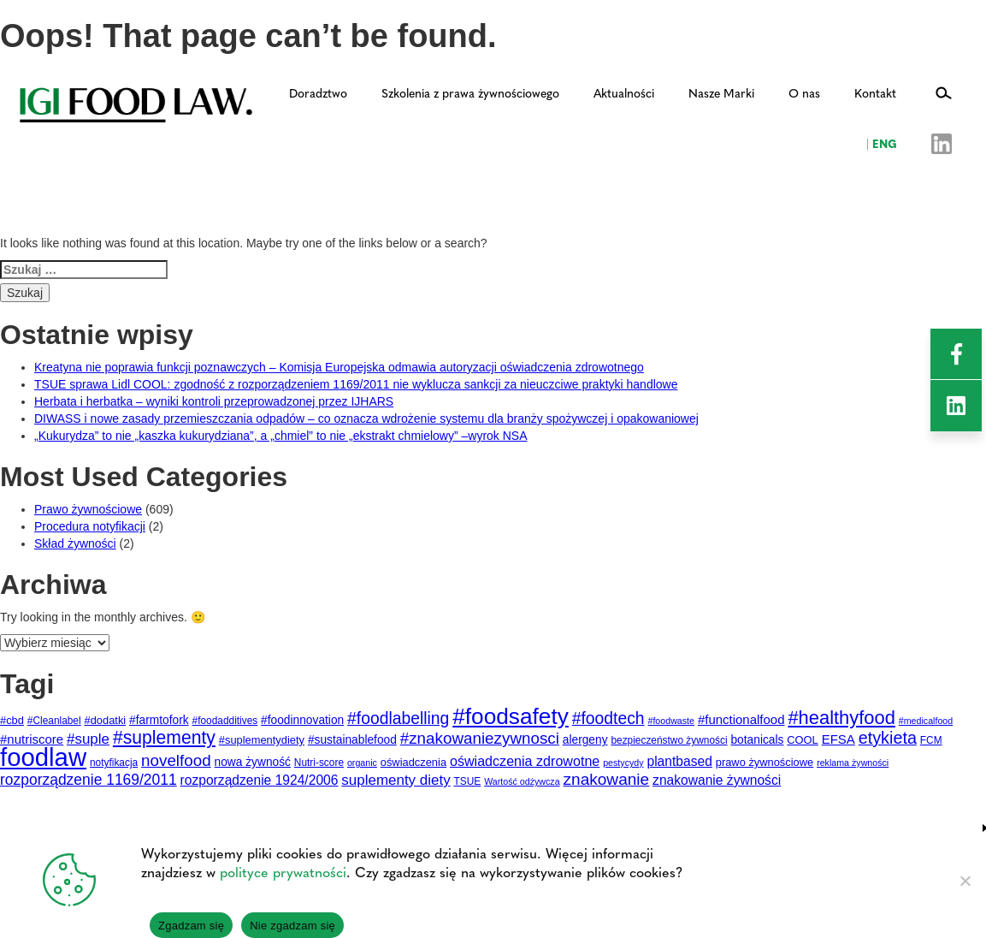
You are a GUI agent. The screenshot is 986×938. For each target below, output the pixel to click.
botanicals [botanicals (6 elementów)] (756, 739)
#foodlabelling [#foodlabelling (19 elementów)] (398, 718)
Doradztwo (318, 92)
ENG (881, 142)
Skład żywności (75, 543)
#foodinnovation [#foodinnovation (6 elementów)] (302, 720)
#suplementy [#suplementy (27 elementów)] (164, 737)
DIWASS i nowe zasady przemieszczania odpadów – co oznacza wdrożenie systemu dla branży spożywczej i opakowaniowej (366, 418)
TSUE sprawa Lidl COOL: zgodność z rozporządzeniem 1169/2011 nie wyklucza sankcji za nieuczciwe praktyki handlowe (355, 384)
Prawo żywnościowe (88, 509)
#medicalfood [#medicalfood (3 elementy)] (926, 720)
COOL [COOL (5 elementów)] (802, 739)
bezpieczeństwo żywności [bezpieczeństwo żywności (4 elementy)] (669, 740)
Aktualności (623, 92)
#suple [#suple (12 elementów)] (88, 739)
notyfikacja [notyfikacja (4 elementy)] (114, 763)
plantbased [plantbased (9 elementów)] (679, 761)
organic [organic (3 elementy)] (362, 762)
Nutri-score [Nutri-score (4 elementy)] (319, 763)
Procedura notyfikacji (89, 526)
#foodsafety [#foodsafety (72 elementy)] (510, 716)
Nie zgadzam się (292, 925)
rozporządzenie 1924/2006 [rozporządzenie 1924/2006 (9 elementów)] (259, 780)
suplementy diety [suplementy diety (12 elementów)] (395, 780)
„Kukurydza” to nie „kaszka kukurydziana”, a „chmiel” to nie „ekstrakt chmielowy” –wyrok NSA (281, 435)
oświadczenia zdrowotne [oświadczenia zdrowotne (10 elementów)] (524, 761)
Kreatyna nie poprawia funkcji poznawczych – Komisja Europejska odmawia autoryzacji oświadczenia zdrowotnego (339, 367)
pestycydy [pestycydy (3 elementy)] (623, 762)
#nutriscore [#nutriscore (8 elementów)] (31, 739)
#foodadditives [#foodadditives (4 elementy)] (225, 721)
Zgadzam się (191, 925)
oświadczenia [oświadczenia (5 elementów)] (413, 762)
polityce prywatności (283, 872)
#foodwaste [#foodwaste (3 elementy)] (670, 720)
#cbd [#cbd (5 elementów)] (12, 720)
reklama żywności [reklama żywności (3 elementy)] (853, 762)
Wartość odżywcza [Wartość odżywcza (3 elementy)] (521, 781)
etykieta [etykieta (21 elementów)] (888, 737)
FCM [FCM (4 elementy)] (931, 740)
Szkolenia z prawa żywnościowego (470, 92)
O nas (804, 92)
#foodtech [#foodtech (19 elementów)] (608, 718)
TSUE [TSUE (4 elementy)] (467, 781)
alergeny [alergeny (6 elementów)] (585, 739)
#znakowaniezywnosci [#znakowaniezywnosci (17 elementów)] (479, 738)
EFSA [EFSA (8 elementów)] (838, 739)
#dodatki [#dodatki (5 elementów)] (106, 720)
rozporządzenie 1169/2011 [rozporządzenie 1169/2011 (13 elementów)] (88, 779)
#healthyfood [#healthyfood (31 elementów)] (841, 717)
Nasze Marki (721, 92)
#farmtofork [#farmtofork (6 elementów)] (159, 720)
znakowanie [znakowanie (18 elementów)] (607, 779)
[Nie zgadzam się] (964, 880)
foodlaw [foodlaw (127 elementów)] (43, 757)
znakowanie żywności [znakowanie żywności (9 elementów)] (716, 780)
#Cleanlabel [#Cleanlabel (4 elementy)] (54, 721)
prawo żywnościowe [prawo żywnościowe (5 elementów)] (765, 762)
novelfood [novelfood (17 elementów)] (176, 760)
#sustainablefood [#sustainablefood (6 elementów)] (352, 739)
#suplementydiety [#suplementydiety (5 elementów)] (261, 739)
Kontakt (875, 92)
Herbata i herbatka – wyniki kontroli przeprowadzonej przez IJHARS (213, 401)
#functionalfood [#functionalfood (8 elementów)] (741, 719)
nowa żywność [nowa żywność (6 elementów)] (253, 762)
